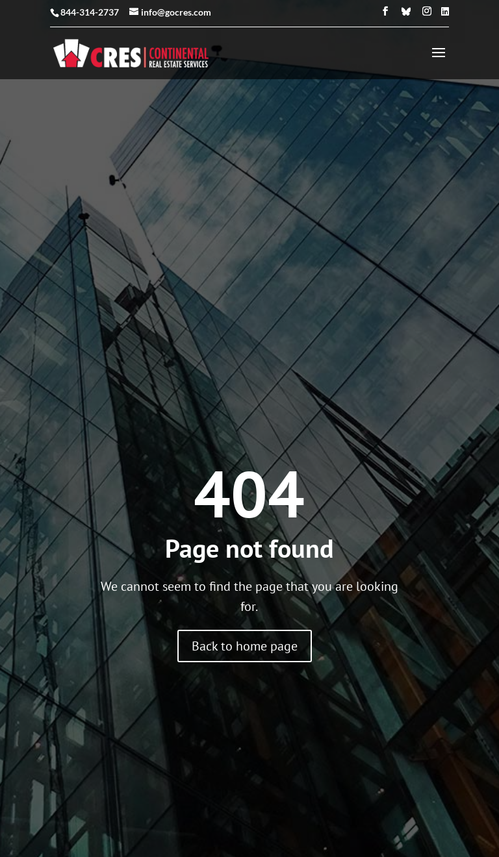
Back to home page (245, 567)
